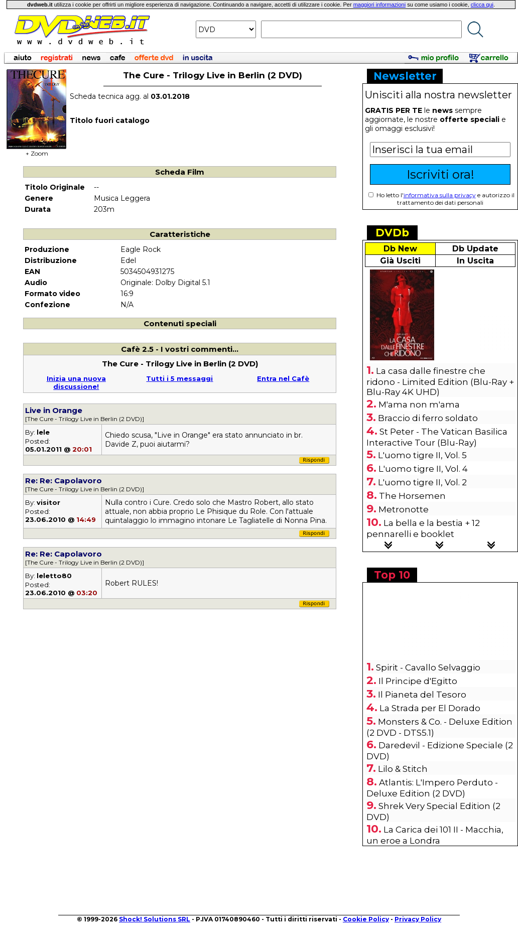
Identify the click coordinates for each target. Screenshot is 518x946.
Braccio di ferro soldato (428, 418)
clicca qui (482, 5)
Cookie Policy (366, 919)
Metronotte (403, 509)
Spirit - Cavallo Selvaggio (428, 667)
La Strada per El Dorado (429, 708)
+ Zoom (37, 150)
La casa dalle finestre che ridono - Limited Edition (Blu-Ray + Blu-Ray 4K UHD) (440, 381)
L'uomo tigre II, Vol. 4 (423, 469)
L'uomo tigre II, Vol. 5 (422, 455)
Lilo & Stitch (403, 769)
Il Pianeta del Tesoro (422, 695)
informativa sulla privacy (440, 195)
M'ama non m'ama (419, 404)
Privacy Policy (418, 919)
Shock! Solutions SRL (154, 919)
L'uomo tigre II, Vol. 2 (422, 482)
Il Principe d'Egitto (417, 681)
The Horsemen (412, 496)
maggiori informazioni (379, 5)
